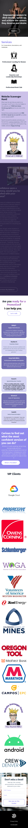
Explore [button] (14, 31)
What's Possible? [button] (11, 463)
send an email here (14, 122)
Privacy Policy (14, 821)
